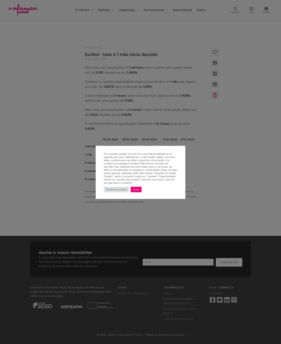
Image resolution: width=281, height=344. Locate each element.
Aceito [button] (136, 189)
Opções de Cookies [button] (116, 189)
